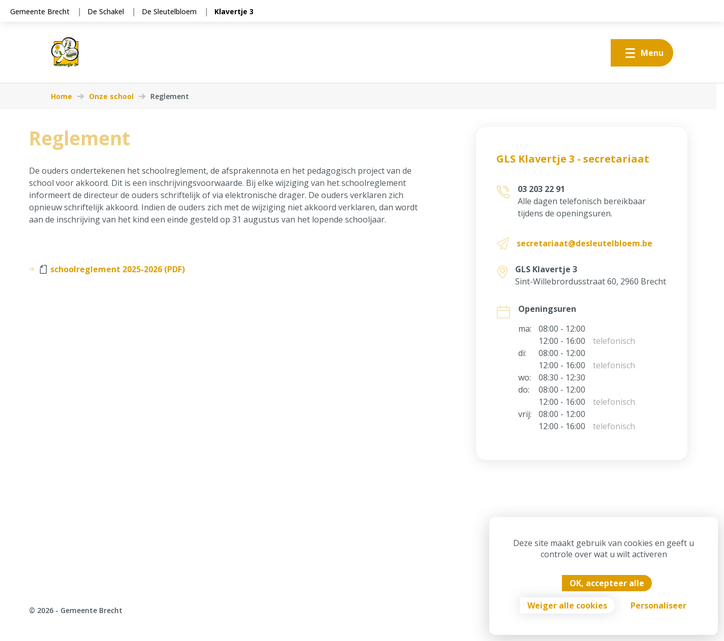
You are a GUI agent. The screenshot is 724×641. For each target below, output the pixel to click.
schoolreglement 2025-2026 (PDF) (112, 269)
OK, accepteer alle (607, 583)
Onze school (111, 96)
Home (61, 96)
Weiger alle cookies (567, 605)
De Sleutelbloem (169, 11)
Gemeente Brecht (40, 11)
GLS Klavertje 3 (546, 269)
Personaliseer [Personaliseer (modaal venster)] (658, 605)
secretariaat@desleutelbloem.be (584, 243)
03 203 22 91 (541, 189)
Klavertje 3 (234, 11)
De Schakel (105, 11)
